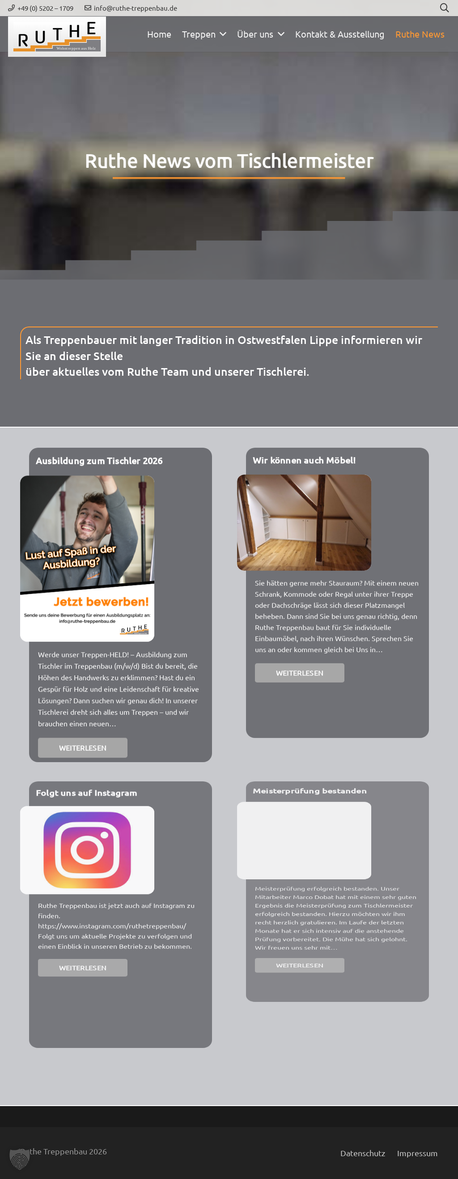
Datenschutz (362, 1153)
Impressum (417, 1153)
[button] (221, 34)
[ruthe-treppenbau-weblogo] (57, 36)
